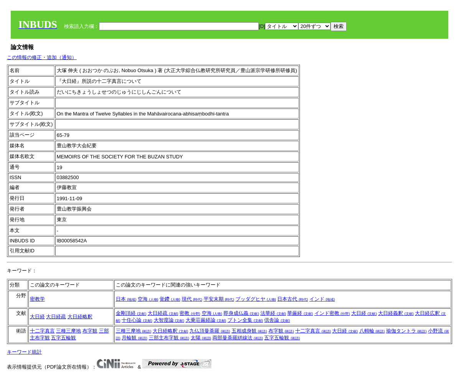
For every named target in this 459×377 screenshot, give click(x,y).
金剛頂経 (131, 313)
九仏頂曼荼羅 (209, 331)
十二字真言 (42, 331)
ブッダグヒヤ (255, 299)
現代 (192, 299)
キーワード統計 (24, 352)
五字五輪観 (63, 338)
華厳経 (300, 313)
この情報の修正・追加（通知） (42, 57)
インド (322, 299)
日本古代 (292, 299)
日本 (126, 299)
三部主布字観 (169, 338)
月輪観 (134, 338)
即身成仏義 (241, 313)
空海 (148, 299)
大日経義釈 (396, 313)
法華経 (273, 313)
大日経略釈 (79, 316)
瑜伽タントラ (406, 331)
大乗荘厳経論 (206, 320)
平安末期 (219, 299)
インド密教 (332, 313)
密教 (189, 313)
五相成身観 (249, 331)
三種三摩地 (68, 331)
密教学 (37, 299)
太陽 (201, 338)
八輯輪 (372, 331)
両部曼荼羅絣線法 (237, 338)
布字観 (89, 331)
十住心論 (137, 320)
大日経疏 (56, 316)
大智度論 (169, 320)
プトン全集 (245, 320)
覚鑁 (170, 299)
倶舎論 (277, 320)
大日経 (37, 316)
